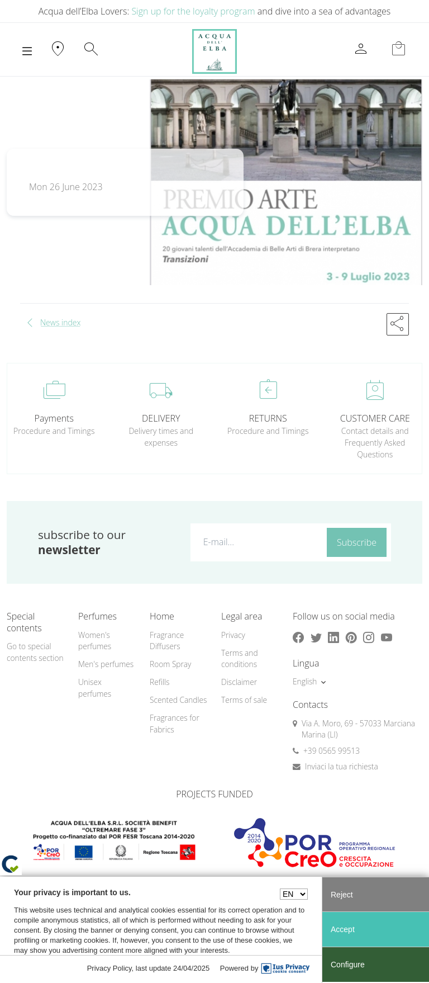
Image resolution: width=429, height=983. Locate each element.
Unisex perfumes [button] (94, 688)
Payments (54, 418)
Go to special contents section (35, 652)
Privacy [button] (233, 635)
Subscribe (356, 542)
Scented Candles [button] (178, 699)
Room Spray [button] (170, 664)
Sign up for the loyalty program (193, 11)
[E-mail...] (256, 542)
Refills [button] (159, 682)
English (305, 681)
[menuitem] (107, 641)
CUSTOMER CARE (375, 418)
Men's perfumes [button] (106, 664)
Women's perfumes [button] (94, 641)
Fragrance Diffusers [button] (167, 641)
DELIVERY (161, 418)
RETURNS (268, 418)
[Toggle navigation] (27, 51)
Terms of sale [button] (244, 699)
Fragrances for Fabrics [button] (174, 723)
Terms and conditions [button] (239, 659)
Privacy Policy (109, 968)
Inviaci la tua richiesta (341, 766)
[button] (398, 324)
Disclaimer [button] (239, 682)
